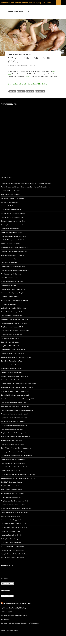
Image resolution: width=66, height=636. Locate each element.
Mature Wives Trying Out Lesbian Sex (13, 463)
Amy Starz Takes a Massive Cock (11, 486)
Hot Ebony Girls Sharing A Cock (11, 315)
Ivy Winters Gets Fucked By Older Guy (13, 608)
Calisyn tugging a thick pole (10, 228)
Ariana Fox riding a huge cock (10, 244)
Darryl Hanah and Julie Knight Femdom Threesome (18, 474)
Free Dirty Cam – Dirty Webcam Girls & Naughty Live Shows (26, 2)
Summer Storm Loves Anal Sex (11, 365)
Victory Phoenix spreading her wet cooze (14, 247)
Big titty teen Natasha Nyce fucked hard (14, 418)
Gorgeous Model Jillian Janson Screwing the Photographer (20, 623)
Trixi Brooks (5, 619)
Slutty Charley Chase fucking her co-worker (15, 300)
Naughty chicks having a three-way (12, 444)
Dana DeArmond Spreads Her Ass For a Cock (16, 512)
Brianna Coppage (6, 612)
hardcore (30, 91)
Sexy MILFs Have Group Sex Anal (11, 482)
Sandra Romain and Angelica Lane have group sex (17, 387)
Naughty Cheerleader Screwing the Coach (14, 554)
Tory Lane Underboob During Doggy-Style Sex (16, 357)
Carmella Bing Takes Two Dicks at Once (14, 527)
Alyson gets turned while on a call (12, 225)
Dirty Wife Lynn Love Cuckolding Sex (13, 349)
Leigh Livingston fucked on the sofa (12, 255)
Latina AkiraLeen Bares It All (10, 338)
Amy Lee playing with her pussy (11, 274)
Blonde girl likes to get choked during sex (14, 452)
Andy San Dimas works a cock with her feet (15, 391)
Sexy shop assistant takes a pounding (13, 221)
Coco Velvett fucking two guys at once (13, 402)
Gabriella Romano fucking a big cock (13, 266)
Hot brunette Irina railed (9, 304)
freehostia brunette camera (7, 630)
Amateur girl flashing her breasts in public (14, 414)
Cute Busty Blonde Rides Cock (11, 542)
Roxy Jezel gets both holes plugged (12, 429)
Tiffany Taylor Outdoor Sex (10, 342)
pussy (27, 76)
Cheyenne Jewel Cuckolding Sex (11, 334)
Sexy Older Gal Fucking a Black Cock (13, 459)
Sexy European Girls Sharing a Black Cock (14, 376)
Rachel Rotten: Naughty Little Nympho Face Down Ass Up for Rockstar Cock (26, 187)
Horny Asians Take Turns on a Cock (12, 546)
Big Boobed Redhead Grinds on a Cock (13, 524)
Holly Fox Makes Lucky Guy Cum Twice (14, 615)
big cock (12, 91)
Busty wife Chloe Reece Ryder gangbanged (15, 395)
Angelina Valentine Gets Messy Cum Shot (14, 501)
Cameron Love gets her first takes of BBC (14, 251)
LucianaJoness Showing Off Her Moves (13, 308)
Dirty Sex (22, 54)
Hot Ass (28, 54)
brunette (21, 91)
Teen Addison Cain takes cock (10, 194)
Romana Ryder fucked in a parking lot (13, 289)
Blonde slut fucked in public (10, 297)
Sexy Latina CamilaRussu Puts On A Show (14, 319)
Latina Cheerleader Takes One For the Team (15, 467)
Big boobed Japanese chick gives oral (13, 421)
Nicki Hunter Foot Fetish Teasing (11, 489)
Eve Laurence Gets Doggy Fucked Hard (13, 520)
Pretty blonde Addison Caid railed (12, 281)
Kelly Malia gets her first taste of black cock (15, 406)
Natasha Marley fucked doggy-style (12, 217)
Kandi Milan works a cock (9, 278)
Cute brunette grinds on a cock (11, 209)
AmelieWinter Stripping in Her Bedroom (14, 312)
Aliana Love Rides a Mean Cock (11, 497)
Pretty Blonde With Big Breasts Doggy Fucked (16, 508)
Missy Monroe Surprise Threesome (12, 558)
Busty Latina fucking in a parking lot (12, 293)
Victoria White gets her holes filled (12, 240)
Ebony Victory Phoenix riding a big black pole (16, 448)
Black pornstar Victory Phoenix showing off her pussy (18, 384)
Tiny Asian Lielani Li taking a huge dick (13, 433)
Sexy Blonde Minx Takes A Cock (11, 346)
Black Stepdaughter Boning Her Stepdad (14, 323)
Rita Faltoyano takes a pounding (11, 440)
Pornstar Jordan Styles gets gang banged (14, 425)
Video (12, 66)
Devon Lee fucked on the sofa (10, 206)
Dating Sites (15, 630)
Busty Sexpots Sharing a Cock (10, 531)
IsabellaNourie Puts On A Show (11, 368)
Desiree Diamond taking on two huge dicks (15, 270)
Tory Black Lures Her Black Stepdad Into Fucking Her (18, 478)
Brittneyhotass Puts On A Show (11, 380)
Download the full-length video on (27, 84)
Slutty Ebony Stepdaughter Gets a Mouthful (15, 331)
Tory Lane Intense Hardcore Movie (12, 327)
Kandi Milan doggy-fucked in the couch (14, 236)
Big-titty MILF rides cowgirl (10, 202)
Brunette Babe (13, 54)
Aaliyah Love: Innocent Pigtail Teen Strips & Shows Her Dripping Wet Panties (26, 183)
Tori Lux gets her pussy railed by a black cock (15, 436)
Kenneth (33, 66)
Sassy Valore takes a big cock (30, 60)
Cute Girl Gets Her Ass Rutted (11, 516)
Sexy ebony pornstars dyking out (11, 232)
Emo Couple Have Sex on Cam (11, 471)
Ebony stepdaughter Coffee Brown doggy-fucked (17, 410)
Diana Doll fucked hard (8, 285)
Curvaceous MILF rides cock (10, 191)
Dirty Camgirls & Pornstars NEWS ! (17, 603)
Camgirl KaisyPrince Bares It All (11, 372)
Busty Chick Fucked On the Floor (12, 361)
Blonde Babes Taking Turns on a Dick (13, 505)
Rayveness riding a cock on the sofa (12, 198)
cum (9, 79)
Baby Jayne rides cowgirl (9, 262)
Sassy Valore (40, 91)
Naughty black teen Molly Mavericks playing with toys (18, 399)
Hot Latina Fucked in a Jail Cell (11, 535)
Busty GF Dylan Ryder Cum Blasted (12, 550)
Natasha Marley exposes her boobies (13, 213)
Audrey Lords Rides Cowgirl (10, 539)
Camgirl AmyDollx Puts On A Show (12, 353)
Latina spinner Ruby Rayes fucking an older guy (16, 455)
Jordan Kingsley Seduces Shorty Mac (13, 493)
